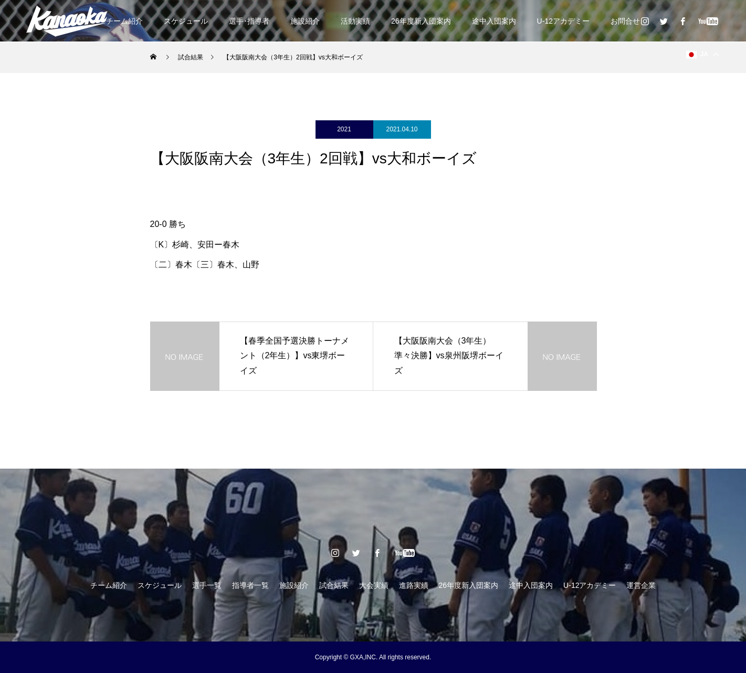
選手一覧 (207, 585)
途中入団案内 (494, 21)
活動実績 (355, 21)
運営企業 (641, 585)
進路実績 (413, 585)
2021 (344, 129)
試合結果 (334, 585)
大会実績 (373, 585)
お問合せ (625, 21)
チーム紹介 (124, 21)
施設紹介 (305, 21)
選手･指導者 (249, 21)
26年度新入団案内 (421, 21)
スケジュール (186, 21)
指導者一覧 (250, 585)
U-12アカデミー (563, 21)
